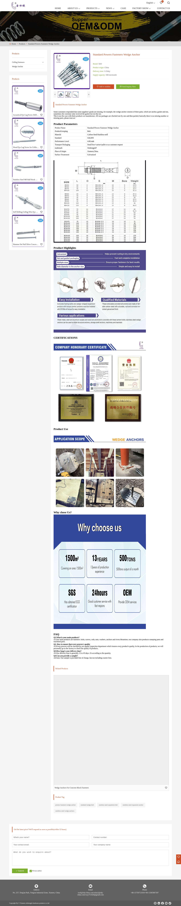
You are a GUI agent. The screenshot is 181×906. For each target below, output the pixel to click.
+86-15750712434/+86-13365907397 (145, 893)
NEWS (109, 8)
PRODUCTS (91, 8)
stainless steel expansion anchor (133, 805)
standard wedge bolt (87, 805)
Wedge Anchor (17, 66)
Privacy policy (37, 871)
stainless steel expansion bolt (108, 805)
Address (36, 890)
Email (90, 890)
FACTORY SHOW (140, 8)
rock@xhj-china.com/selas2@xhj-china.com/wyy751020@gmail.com (90, 894)
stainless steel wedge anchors (64, 811)
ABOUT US (72, 8)
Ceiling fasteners (18, 62)
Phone (144, 890)
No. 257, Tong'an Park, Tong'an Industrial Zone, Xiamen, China (36, 893)
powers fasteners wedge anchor (65, 805)
